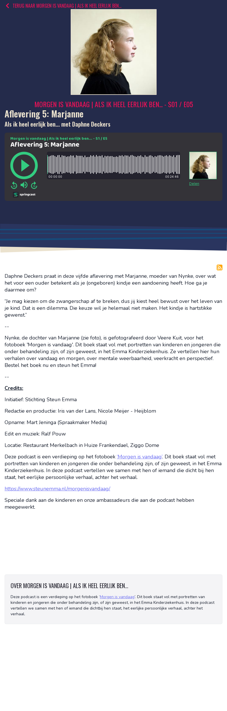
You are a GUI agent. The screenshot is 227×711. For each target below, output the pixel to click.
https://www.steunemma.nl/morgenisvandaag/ (57, 488)
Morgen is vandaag (117, 597)
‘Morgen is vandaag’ (139, 456)
